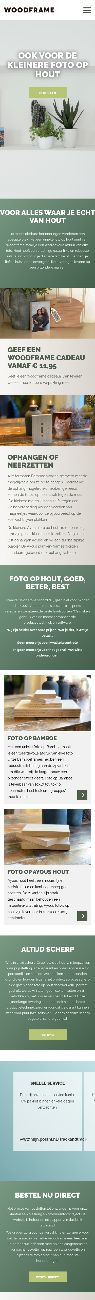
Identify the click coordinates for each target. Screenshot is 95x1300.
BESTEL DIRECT (47, 1277)
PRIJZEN (48, 1035)
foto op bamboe (32, 738)
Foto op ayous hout (38, 872)
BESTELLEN (47, 93)
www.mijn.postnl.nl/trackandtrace (53, 1139)
